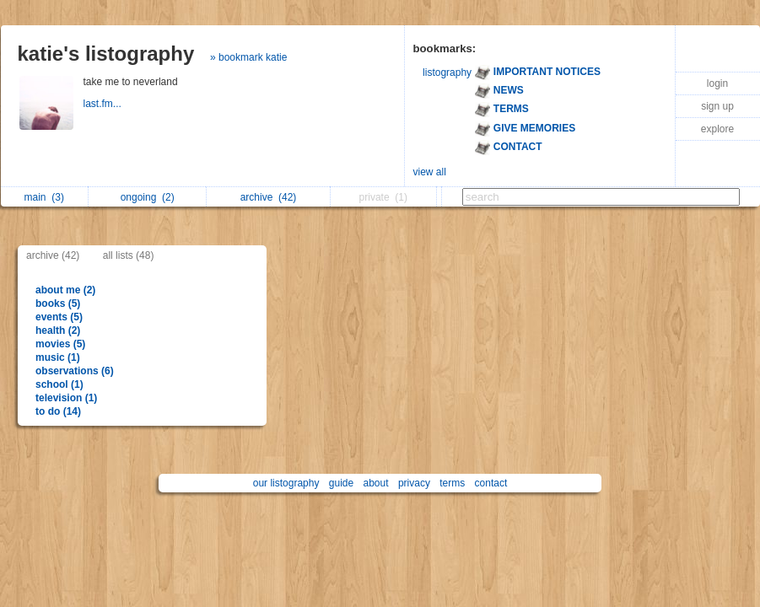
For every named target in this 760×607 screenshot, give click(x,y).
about (376, 483)
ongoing (148, 197)
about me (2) (65, 290)
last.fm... (104, 104)
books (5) (57, 303)
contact (491, 483)
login (717, 83)
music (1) (57, 357)
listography (447, 72)
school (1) (59, 384)
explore (717, 129)
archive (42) (52, 255)
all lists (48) (128, 255)
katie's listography (106, 53)
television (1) (66, 398)
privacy (414, 483)
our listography (286, 483)
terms (452, 483)
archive (268, 197)
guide (341, 483)
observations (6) (74, 371)
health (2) (57, 330)
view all (429, 172)
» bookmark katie (248, 57)
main (44, 197)
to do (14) (58, 411)
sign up (717, 106)
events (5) (59, 317)
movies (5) (60, 344)
